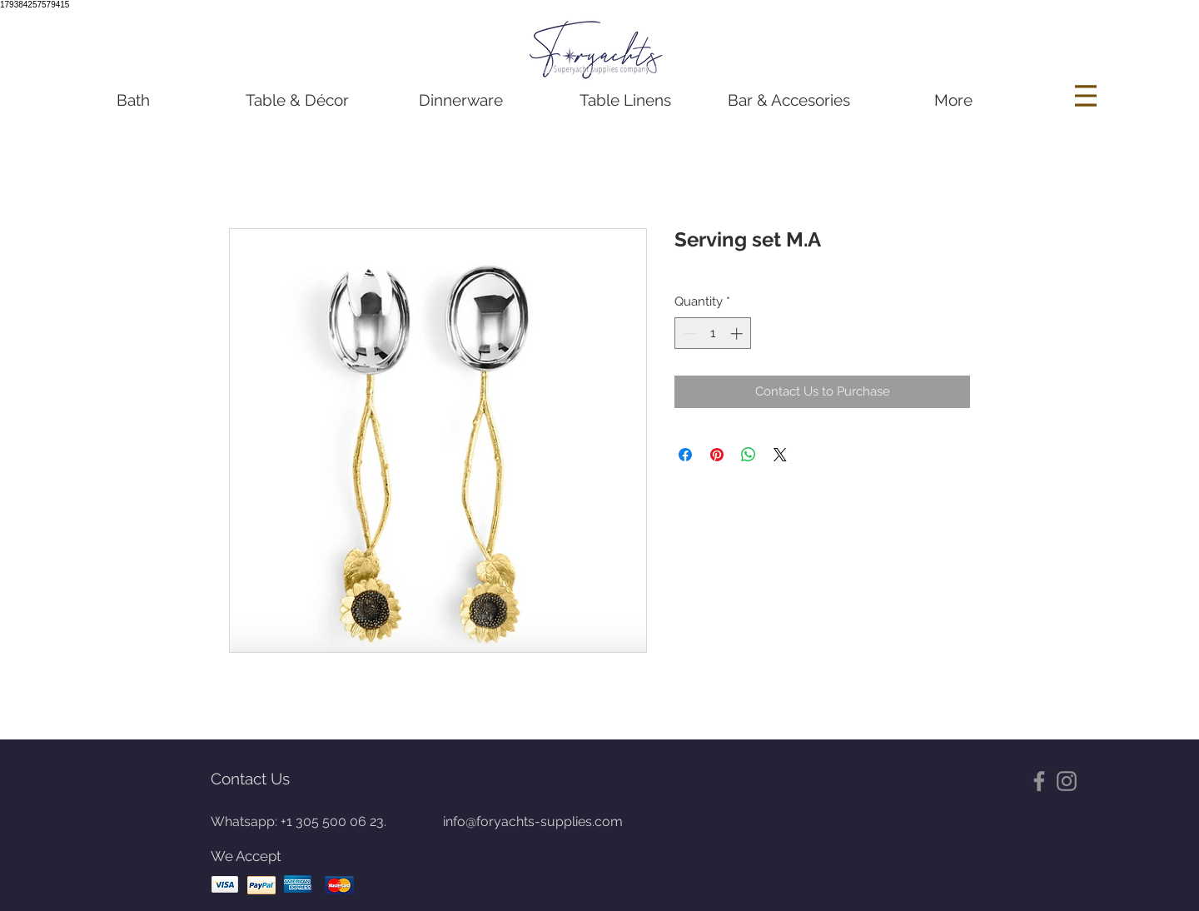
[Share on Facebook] (685, 455)
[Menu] (1088, 95)
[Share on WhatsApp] (749, 455)
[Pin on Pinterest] (717, 455)
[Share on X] (780, 455)
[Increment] (738, 333)
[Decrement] (688, 333)
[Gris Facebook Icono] (1039, 781)
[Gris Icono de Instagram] (1066, 781)
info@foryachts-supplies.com (533, 821)
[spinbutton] (713, 333)
